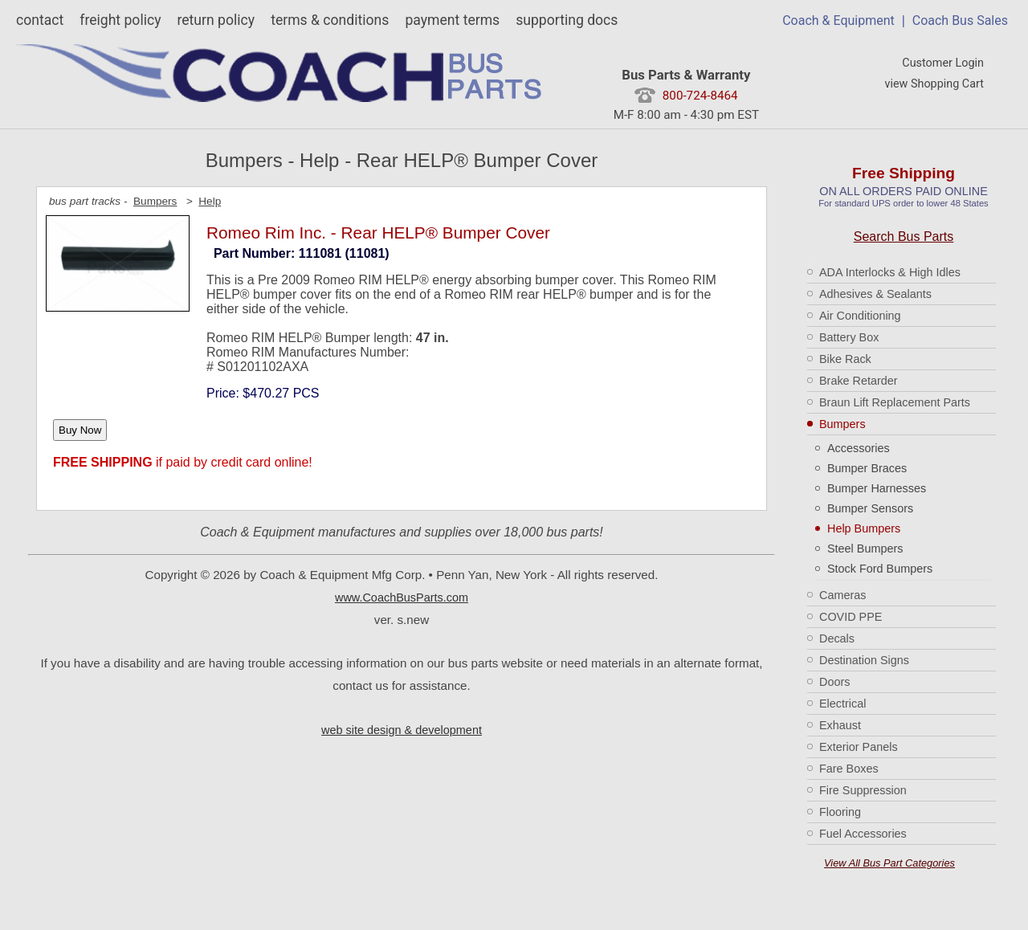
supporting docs (567, 20)
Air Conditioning (860, 315)
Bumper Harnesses (876, 488)
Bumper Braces (867, 468)
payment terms (452, 20)
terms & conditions (330, 20)
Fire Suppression (863, 790)
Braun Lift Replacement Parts (894, 402)
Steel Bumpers (865, 548)
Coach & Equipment (838, 20)
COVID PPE (850, 616)
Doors (834, 681)
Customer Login (943, 63)
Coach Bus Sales (960, 20)
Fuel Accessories (863, 833)
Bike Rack (845, 359)
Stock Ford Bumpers (879, 568)
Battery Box (849, 337)
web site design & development (401, 730)
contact (39, 20)
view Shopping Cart (934, 84)
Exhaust (840, 725)
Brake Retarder (858, 380)
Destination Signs (864, 660)
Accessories (858, 448)
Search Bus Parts (904, 236)
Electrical (842, 703)
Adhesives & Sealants (875, 294)
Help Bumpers (863, 528)
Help (209, 201)
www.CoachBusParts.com (401, 597)
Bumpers (842, 424)
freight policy (120, 20)
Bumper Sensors (870, 508)
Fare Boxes (849, 768)
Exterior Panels (858, 746)
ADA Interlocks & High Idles (890, 272)
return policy (216, 20)
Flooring (840, 812)
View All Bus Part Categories (889, 863)
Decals (837, 638)
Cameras (842, 595)
